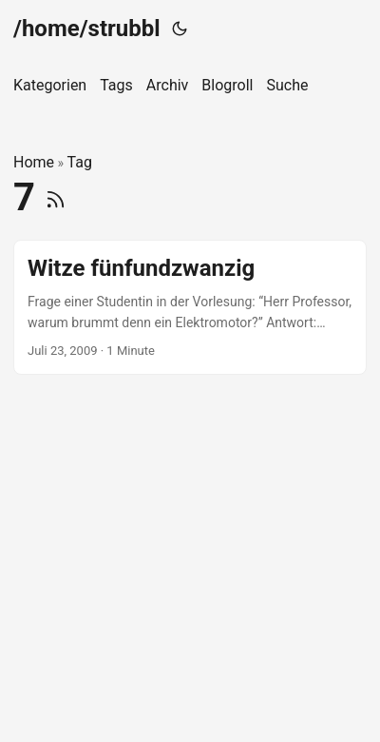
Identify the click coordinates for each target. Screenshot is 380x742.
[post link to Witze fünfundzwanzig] (190, 308)
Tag (79, 162)
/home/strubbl (87, 28)
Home (33, 162)
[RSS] (55, 197)
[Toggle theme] (179, 28)
